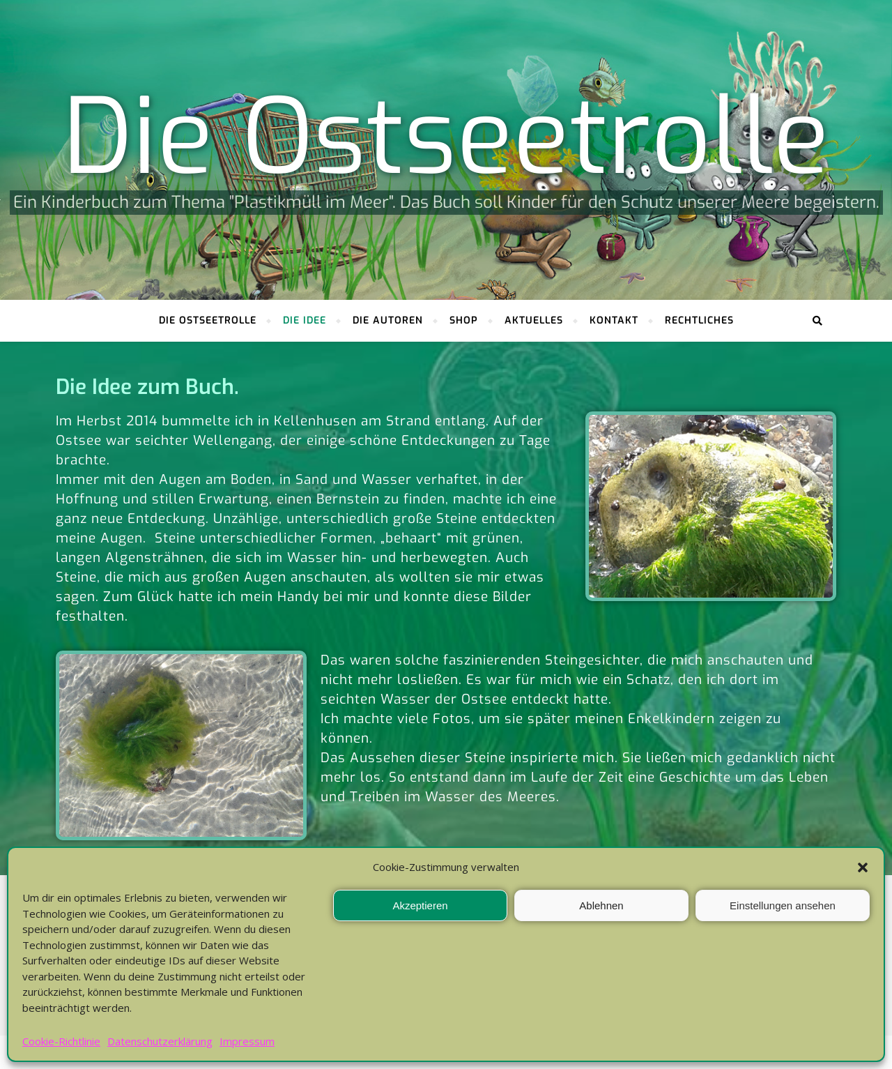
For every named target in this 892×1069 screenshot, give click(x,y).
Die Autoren (388, 320)
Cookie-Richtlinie (61, 1041)
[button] (863, 867)
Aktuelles (534, 320)
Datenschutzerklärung (160, 1041)
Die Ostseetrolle (446, 138)
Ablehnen (601, 905)
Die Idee (304, 320)
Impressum (247, 1041)
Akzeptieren (419, 905)
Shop (463, 320)
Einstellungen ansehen (783, 905)
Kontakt (614, 320)
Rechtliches (699, 320)
